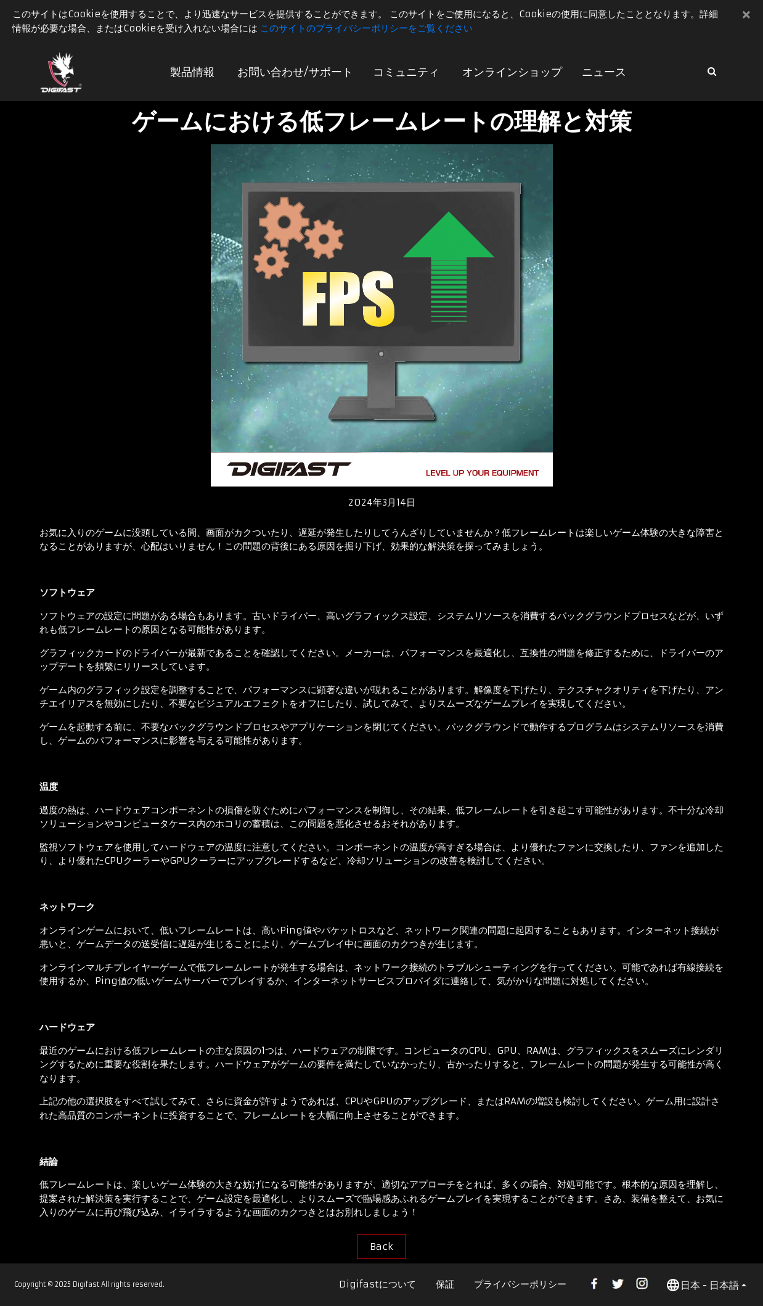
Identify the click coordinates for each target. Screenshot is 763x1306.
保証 (445, 1284)
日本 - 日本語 (702, 1285)
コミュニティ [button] (406, 72)
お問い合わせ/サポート (295, 72)
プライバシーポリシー (520, 1284)
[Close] (746, 14)
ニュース (604, 72)
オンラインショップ (512, 72)
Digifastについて (377, 1284)
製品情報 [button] (192, 72)
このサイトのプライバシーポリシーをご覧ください (366, 28)
